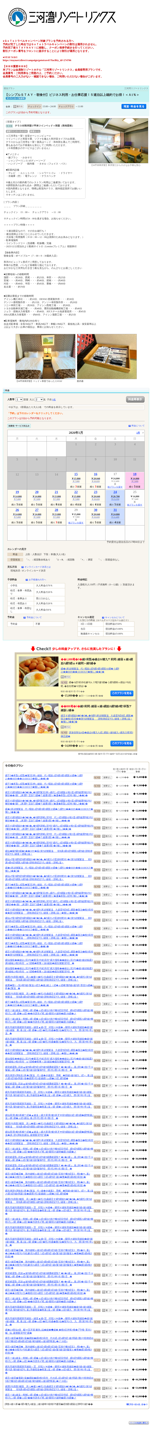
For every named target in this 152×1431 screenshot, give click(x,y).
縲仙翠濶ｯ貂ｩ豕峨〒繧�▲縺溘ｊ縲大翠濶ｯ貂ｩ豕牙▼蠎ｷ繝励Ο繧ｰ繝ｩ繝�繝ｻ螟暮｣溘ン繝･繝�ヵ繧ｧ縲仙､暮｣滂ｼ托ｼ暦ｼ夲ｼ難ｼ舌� (49, 1117)
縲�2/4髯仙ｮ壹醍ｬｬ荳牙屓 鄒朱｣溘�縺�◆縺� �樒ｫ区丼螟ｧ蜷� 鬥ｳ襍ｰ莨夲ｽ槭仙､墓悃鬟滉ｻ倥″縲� (48, 1331)
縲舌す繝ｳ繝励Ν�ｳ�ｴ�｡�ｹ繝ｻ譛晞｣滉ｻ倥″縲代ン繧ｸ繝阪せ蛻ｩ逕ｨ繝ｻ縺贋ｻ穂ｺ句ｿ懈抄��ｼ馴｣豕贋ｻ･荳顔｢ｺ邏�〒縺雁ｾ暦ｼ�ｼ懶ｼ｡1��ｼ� (49, 827)
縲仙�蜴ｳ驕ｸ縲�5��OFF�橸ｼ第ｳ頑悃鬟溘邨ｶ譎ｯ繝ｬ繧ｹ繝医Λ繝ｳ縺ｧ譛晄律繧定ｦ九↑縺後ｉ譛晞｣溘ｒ (48, 853)
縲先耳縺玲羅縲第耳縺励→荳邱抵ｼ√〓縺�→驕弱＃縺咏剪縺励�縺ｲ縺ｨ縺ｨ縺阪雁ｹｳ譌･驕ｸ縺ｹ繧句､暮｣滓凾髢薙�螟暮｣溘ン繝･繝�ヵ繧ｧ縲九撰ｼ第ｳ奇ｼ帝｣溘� (49, 1095)
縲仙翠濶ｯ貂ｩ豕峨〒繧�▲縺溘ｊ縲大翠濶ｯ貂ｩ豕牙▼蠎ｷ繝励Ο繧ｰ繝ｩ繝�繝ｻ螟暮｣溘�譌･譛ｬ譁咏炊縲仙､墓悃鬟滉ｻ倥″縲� (49, 1133)
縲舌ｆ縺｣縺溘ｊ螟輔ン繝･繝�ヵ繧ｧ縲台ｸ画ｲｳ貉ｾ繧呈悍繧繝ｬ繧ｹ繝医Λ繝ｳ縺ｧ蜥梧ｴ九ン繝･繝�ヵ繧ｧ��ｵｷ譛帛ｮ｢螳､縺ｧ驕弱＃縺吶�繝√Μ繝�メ (49, 1012)
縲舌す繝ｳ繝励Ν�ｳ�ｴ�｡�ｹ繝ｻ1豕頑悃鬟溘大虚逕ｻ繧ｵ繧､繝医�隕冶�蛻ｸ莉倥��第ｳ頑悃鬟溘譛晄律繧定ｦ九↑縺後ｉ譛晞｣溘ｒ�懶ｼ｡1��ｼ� (97, 718)
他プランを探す (115, 487)
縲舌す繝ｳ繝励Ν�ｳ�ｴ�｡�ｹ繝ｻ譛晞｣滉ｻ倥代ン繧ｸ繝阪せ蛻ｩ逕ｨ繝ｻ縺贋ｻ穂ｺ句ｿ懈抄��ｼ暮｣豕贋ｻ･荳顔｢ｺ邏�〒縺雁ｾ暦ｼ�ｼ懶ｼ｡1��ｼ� (49, 819)
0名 (54, 399)
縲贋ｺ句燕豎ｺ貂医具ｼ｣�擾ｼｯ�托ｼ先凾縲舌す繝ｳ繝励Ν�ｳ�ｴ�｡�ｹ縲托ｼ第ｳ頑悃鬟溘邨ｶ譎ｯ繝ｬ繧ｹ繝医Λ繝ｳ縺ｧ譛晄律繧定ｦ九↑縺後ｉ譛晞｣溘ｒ (48, 979)
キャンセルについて (115, 617)
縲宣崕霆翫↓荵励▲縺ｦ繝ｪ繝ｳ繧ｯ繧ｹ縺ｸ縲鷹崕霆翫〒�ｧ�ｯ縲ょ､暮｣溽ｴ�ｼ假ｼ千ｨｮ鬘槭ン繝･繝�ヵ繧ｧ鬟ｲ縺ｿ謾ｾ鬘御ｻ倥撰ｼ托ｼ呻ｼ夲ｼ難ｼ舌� (49, 1159)
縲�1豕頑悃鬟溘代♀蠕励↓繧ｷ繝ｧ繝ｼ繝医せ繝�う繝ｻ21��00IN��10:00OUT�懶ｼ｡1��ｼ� (90, 670)
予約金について (34, 617)
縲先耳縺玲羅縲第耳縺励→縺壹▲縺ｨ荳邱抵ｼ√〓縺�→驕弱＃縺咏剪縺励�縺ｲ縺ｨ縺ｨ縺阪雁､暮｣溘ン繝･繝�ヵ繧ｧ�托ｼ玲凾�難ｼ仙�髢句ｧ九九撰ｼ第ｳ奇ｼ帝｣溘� (49, 1030)
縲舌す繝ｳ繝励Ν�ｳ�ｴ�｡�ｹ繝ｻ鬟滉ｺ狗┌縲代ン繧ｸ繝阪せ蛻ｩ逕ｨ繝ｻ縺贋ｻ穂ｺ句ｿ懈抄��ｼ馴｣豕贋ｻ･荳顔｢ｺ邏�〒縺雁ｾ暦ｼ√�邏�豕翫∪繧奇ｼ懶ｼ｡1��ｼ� (48, 794)
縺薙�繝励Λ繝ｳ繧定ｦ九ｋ (121, 694)
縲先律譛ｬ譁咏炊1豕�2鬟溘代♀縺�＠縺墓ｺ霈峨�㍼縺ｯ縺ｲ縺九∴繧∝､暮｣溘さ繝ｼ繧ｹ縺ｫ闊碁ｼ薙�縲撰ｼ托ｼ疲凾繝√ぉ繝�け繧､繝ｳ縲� (49, 1077)
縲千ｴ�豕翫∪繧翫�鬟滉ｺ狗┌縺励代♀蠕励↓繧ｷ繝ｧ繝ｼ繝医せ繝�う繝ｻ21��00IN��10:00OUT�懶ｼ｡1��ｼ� (44, 777)
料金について (138, 425)
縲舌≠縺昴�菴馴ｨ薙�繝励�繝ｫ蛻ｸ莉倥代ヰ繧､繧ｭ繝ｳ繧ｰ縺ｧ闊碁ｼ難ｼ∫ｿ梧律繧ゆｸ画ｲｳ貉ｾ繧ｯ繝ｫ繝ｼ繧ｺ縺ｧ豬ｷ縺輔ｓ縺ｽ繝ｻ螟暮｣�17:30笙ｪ (49, 1340)
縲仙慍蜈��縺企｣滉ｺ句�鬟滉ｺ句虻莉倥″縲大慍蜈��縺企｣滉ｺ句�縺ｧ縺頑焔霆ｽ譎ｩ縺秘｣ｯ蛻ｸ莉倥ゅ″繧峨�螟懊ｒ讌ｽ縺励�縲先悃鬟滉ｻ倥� (49, 962)
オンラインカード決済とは (38, 567)
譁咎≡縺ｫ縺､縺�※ (138, 1404)
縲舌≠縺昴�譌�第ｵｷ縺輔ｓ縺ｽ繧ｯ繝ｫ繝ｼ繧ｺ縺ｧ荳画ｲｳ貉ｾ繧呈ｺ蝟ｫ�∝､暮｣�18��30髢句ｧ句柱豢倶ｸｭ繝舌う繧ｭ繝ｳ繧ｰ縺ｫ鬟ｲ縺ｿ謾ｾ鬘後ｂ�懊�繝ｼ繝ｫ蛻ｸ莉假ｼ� (48, 1253)
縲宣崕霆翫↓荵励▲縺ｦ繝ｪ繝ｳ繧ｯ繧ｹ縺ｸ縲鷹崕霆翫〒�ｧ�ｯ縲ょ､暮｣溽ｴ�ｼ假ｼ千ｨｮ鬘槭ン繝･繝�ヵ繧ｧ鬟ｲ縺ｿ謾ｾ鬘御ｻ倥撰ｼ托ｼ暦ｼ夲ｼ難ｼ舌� (49, 1069)
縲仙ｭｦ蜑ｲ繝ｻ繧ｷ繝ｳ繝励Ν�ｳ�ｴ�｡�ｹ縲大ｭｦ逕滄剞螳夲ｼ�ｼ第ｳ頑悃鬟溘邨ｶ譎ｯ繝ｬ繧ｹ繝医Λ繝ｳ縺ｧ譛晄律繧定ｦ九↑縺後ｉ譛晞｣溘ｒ (48, 861)
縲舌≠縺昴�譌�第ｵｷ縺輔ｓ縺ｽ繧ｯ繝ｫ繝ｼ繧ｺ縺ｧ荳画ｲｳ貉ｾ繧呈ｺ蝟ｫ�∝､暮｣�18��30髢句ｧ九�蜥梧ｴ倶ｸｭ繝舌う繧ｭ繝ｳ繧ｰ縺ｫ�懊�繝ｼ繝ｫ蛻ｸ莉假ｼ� (47, 1175)
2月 (138, 432)
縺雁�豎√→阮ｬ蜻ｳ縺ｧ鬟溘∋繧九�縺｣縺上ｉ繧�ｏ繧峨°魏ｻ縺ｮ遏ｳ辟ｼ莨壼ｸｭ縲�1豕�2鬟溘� (49, 987)
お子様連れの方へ (37, 579)
